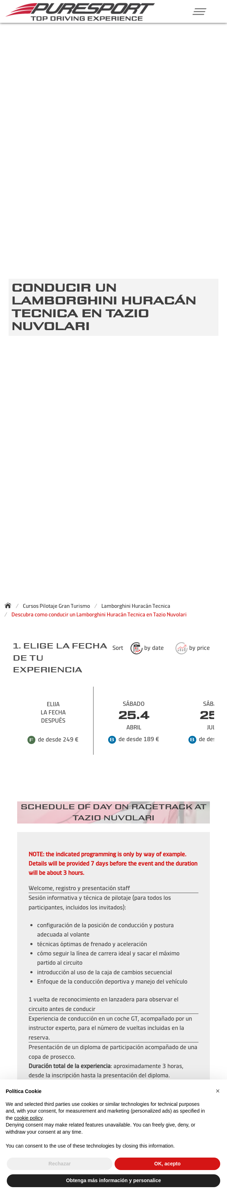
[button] (196, 11)
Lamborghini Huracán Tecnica (135, 606)
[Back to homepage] (10, 605)
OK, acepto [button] (167, 1163)
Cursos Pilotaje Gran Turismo (56, 606)
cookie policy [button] (28, 1118)
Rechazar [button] (60, 1163)
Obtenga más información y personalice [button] (113, 1180)
